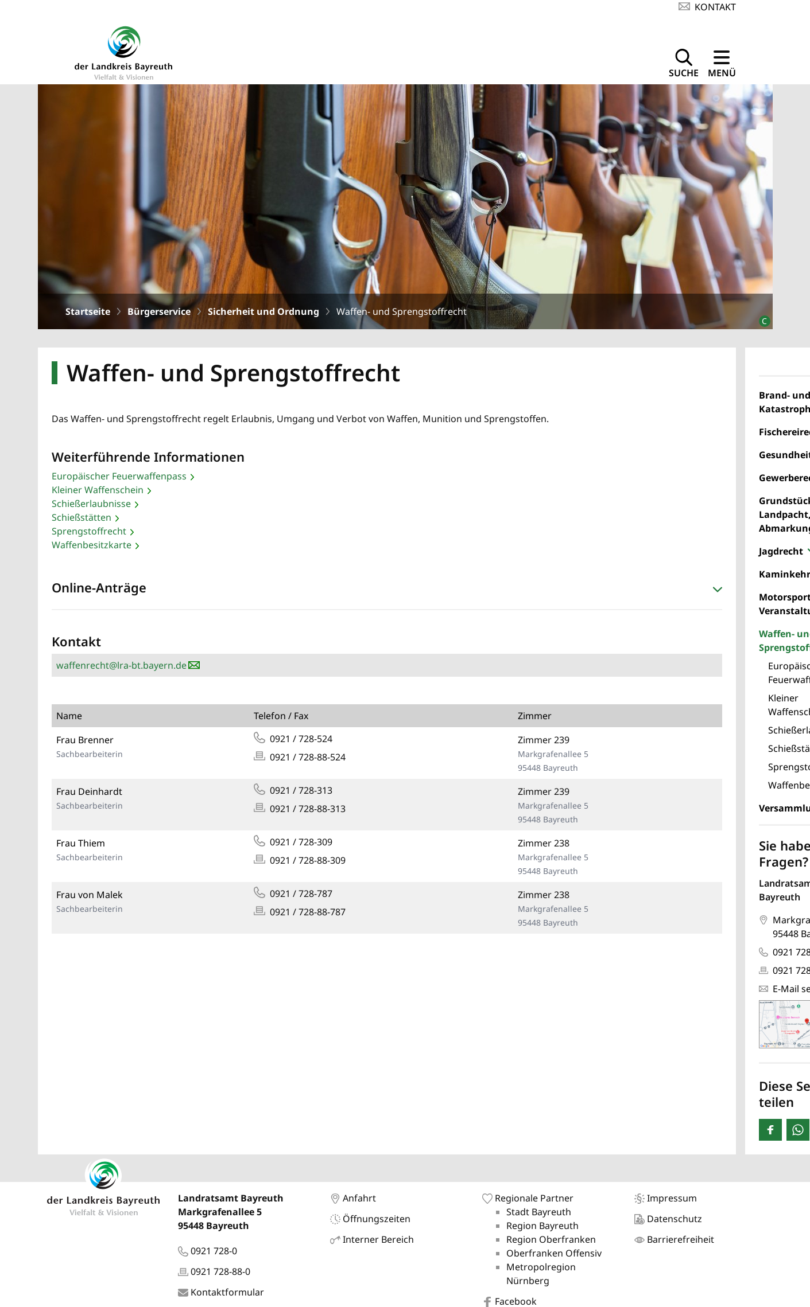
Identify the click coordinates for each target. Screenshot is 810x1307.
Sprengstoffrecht (89, 531)
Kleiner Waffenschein (98, 489)
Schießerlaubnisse (91, 503)
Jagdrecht (781, 551)
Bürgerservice (159, 311)
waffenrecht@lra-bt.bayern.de (121, 665)
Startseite (87, 311)
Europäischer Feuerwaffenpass (119, 476)
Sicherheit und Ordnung (263, 311)
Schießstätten (81, 517)
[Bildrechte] (760, 316)
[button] (387, 590)
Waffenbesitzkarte (91, 545)
